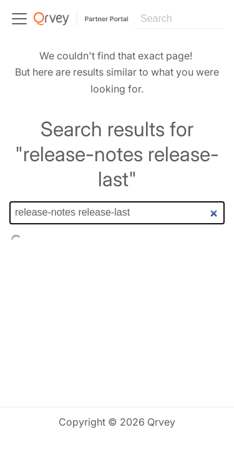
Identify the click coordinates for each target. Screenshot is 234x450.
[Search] (179, 19)
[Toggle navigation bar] (19, 18)
